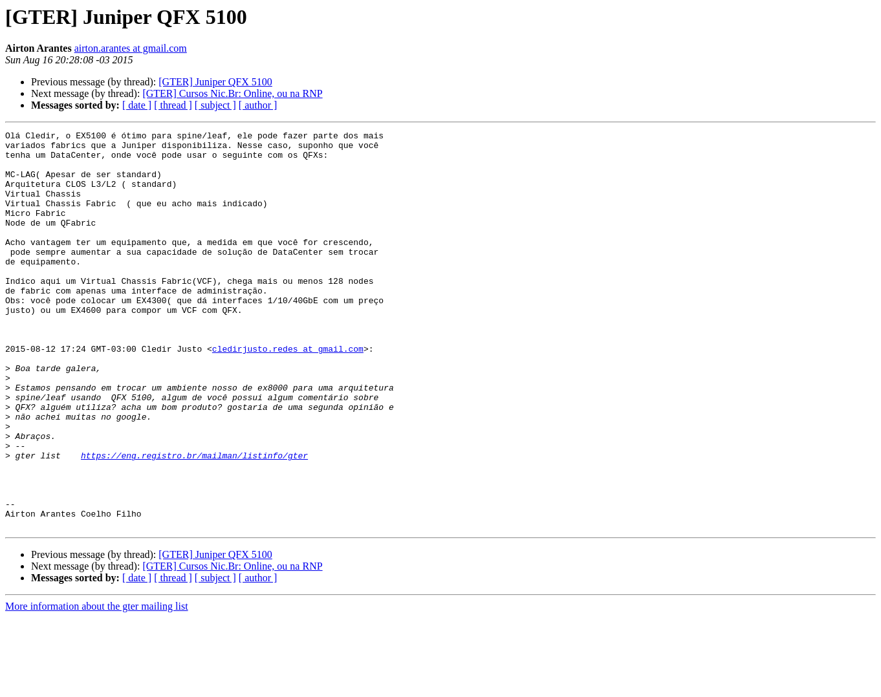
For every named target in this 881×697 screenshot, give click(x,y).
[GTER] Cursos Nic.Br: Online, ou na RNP (232, 93)
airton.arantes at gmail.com (130, 48)
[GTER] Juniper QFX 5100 (215, 81)
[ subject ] (215, 105)
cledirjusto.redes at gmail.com (288, 393)
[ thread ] (173, 105)
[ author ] (258, 105)
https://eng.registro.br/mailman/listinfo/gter (194, 521)
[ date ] (136, 105)
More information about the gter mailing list (96, 685)
